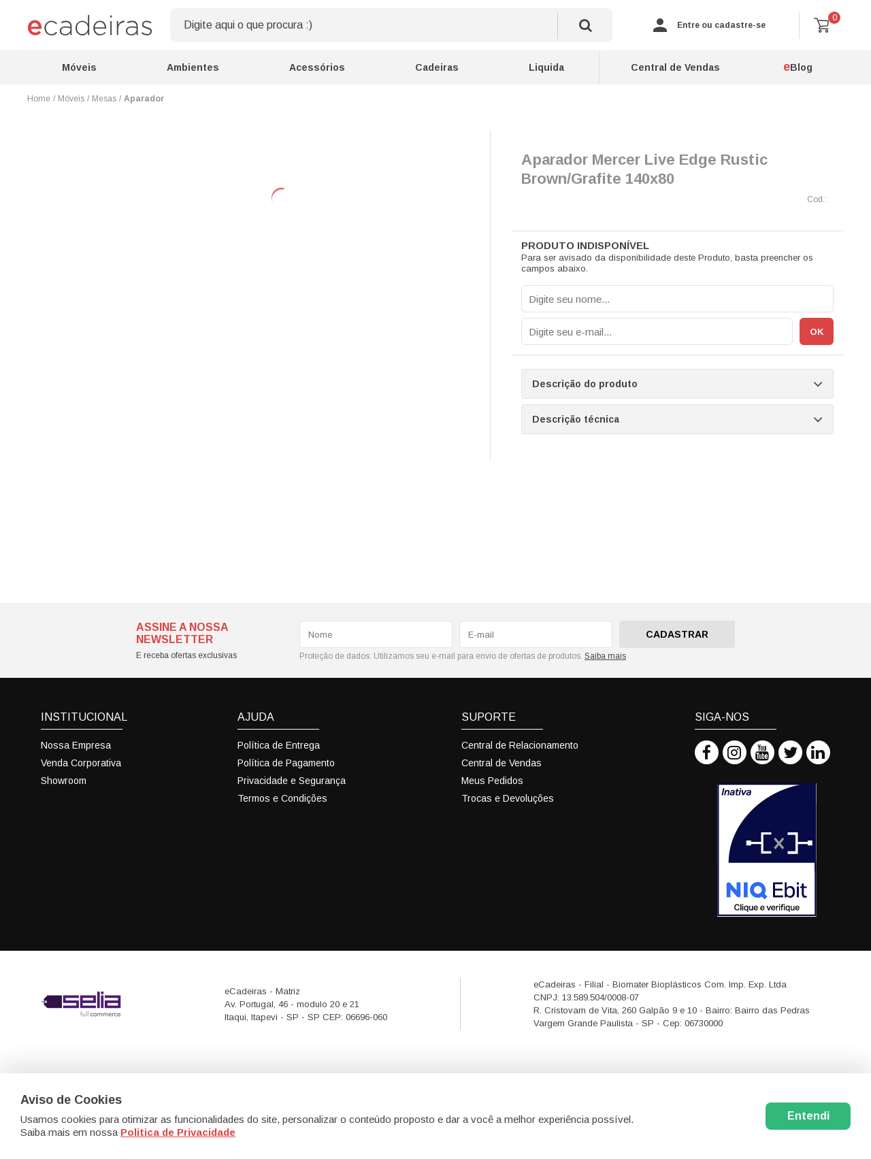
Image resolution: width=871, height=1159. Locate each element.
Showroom (63, 780)
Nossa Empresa (76, 745)
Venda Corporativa (81, 762)
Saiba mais (605, 656)
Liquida (546, 67)
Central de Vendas (675, 67)
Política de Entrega (278, 745)
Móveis (79, 67)
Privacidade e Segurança (291, 780)
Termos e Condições (282, 798)
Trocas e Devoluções (507, 798)
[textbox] (391, 25)
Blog (797, 67)
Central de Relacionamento (519, 745)
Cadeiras (437, 67)
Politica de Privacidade (177, 1132)
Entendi (808, 1116)
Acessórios (317, 67)
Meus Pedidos (492, 780)
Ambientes (193, 67)
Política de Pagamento (286, 762)
